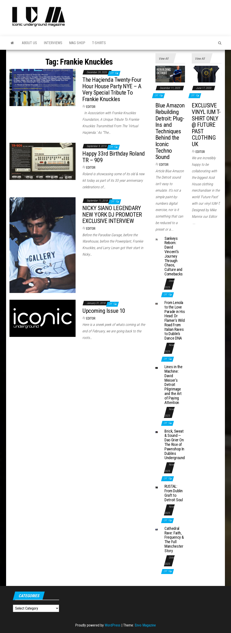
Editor (90, 107)
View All (163, 58)
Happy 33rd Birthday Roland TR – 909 (113, 156)
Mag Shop (77, 43)
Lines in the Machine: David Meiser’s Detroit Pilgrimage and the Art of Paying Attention (173, 384)
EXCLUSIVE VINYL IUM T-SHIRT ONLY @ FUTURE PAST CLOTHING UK (206, 124)
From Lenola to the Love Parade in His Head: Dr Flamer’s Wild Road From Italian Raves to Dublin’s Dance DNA (174, 320)
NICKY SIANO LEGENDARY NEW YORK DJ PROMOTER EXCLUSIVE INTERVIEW (112, 214)
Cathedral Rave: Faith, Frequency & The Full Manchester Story (174, 539)
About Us (29, 43)
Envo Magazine (145, 625)
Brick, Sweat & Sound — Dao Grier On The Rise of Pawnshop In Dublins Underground (174, 444)
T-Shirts (99, 43)
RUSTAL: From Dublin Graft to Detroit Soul (173, 493)
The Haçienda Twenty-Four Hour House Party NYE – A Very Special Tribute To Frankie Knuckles (111, 89)
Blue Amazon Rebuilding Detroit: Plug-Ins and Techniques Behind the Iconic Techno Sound (170, 131)
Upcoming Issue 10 (103, 310)
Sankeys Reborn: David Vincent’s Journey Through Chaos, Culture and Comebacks (173, 256)
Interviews (53, 43)
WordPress (112, 625)
